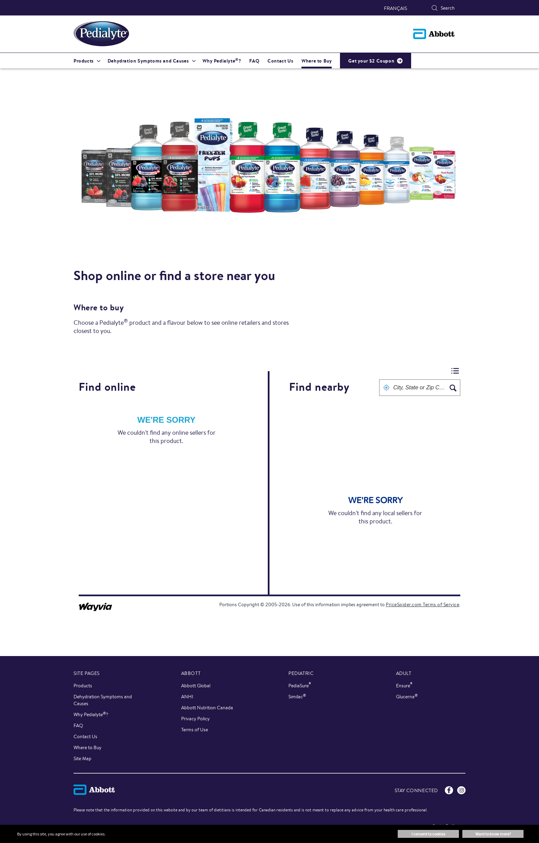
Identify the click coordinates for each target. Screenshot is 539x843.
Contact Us (85, 736)
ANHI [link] (187, 697)
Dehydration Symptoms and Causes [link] (148, 60)
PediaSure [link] (299, 685)
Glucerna (407, 696)
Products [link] (84, 60)
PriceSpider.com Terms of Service (422, 604)
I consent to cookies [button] (428, 833)
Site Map (82, 758)
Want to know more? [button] (493, 833)
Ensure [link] (404, 685)
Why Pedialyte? (91, 714)
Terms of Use (194, 729)
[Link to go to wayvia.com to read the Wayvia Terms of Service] (96, 604)
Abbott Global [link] (195, 686)
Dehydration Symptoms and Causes (103, 700)
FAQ (78, 725)
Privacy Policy (195, 719)
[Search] (434, 8)
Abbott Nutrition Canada (207, 708)
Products (83, 686)
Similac (297, 696)
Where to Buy (87, 747)
